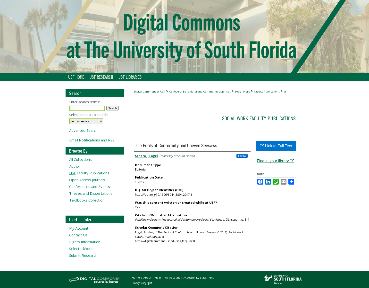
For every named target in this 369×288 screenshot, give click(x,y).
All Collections (80, 159)
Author (74, 166)
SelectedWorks (81, 248)
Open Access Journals (87, 179)
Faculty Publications (267, 91)
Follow (242, 155)
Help (158, 277)
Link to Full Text (276, 146)
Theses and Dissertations (90, 193)
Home (136, 277)
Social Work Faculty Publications (259, 118)
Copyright (146, 283)
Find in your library (275, 161)
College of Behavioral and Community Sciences (200, 91)
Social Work (242, 91)
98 (285, 91)
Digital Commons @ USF (149, 91)
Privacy (136, 283)
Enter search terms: (84, 102)
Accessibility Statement (199, 277)
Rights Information (84, 241)
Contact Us (78, 235)
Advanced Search (83, 130)
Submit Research (83, 255)
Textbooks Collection (86, 200)
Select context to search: (88, 114)
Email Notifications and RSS (91, 140)
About (147, 277)
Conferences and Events (89, 186)
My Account (78, 228)
